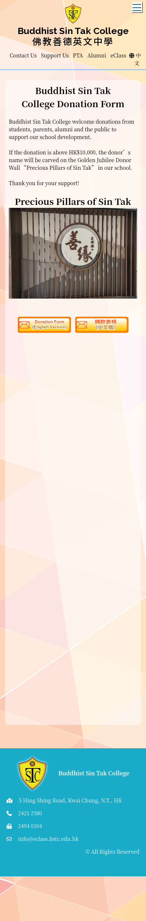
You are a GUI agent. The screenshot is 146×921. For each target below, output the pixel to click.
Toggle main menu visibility (137, 5)
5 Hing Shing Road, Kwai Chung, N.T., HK (70, 800)
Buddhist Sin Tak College (73, 30)
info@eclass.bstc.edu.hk (48, 838)
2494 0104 (30, 826)
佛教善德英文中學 (72, 41)
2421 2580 (30, 813)
